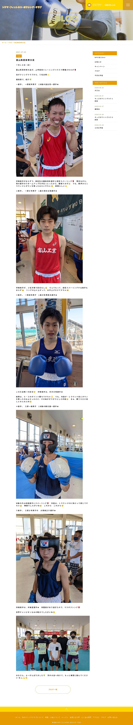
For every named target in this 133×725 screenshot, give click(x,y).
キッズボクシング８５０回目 (105, 117)
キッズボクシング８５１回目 (105, 98)
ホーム (4, 42)
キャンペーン (100, 66)
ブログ (10, 42)
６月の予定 (105, 126)
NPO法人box (100, 57)
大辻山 (105, 89)
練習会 (105, 108)
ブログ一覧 (52, 689)
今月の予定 (99, 75)
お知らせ (98, 62)
